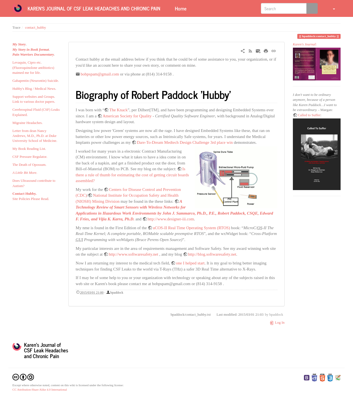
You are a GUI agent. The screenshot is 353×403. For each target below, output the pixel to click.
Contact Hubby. (24, 194)
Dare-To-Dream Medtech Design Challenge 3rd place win (185, 142)
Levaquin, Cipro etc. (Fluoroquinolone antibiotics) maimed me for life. (33, 68)
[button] (330, 8)
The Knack (118, 110)
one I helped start (190, 263)
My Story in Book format (30, 50)
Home (179, 8)
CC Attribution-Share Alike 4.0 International (39, 389)
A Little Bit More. (24, 173)
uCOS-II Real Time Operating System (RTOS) (191, 228)
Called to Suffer (309, 115)
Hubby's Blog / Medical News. (34, 89)
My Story (19, 44)
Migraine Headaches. (27, 123)
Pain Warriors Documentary (33, 54)
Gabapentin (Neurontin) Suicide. (35, 81)
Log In (277, 322)
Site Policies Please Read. (30, 199)
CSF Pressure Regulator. (29, 157)
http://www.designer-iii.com (171, 219)
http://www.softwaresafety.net (133, 254)
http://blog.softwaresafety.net (212, 254)
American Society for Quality (127, 116)
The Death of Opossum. (29, 165)
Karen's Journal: (305, 44)
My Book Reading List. (29, 149)
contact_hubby (35, 27)
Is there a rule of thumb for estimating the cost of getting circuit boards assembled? (132, 175)
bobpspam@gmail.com (100, 74)
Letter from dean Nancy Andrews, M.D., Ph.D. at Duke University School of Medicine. (34, 136)
